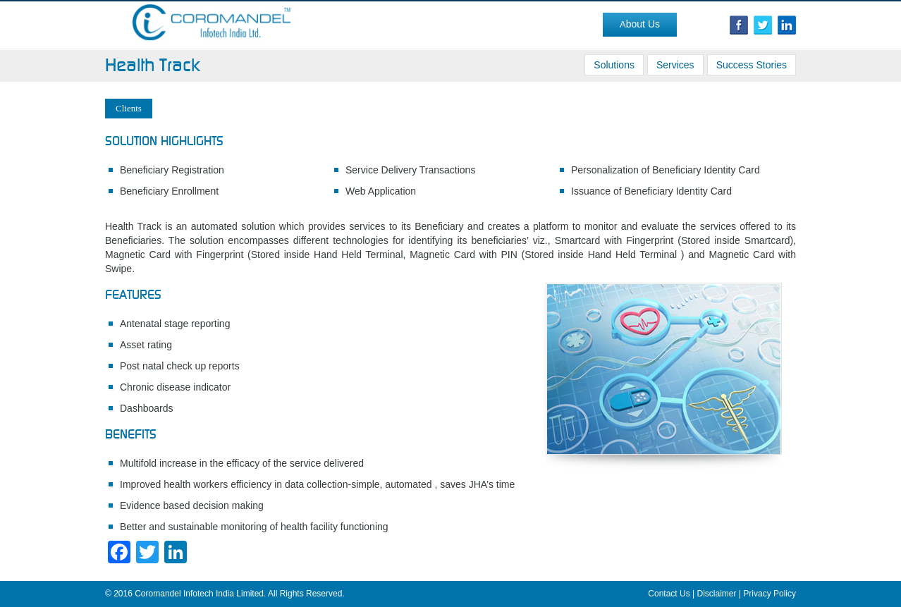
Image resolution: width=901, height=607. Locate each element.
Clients (129, 108)
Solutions (614, 64)
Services (675, 64)
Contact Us (668, 594)
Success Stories (751, 64)
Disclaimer (717, 594)
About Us (640, 24)
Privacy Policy (769, 594)
